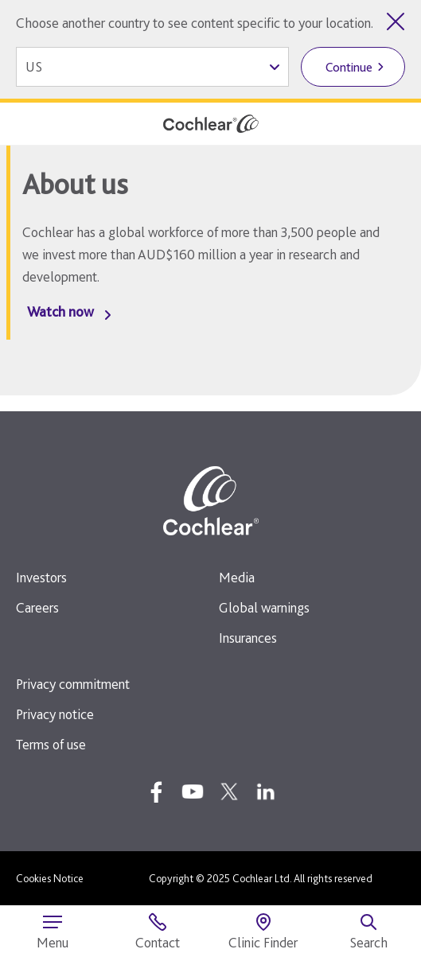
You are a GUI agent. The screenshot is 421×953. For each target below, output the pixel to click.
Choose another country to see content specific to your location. (194, 22)
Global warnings (264, 607)
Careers (37, 607)
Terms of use (51, 744)
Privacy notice (55, 714)
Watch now (60, 311)
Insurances (248, 637)
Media (237, 577)
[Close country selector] (395, 21)
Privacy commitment (73, 683)
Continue (348, 67)
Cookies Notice (50, 878)
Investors (41, 577)
